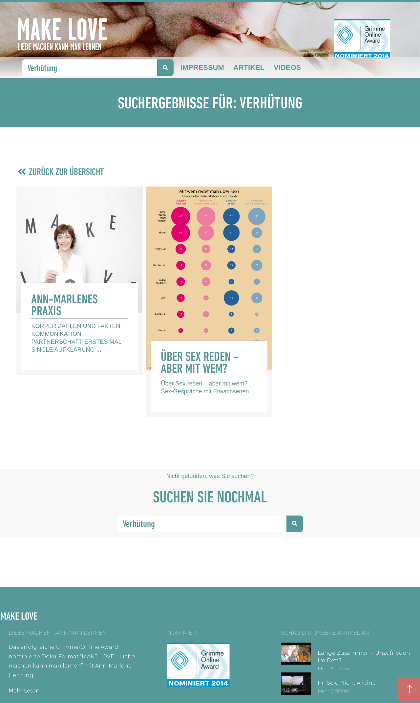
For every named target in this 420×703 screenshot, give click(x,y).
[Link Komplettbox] (79, 281)
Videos (287, 67)
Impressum (202, 67)
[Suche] (165, 67)
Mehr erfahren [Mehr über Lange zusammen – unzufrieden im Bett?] (333, 668)
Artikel (248, 67)
